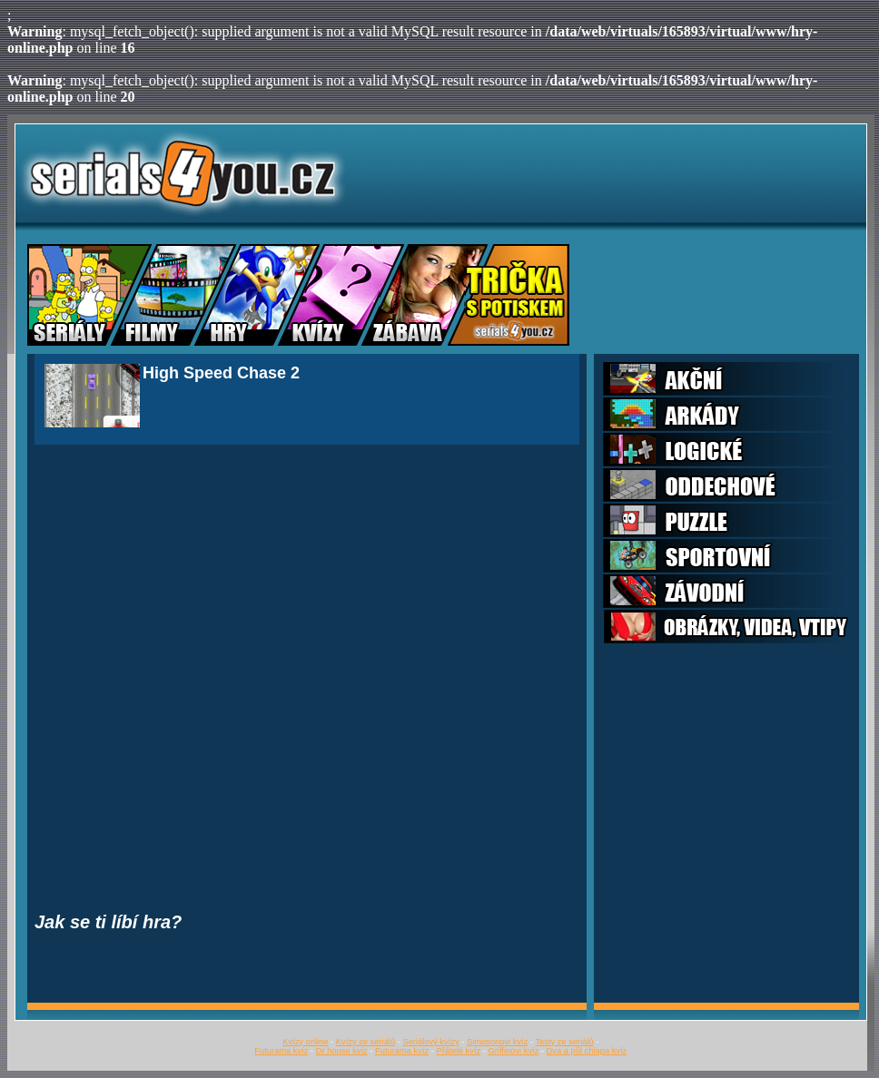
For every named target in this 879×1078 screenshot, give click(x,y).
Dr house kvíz (342, 1050)
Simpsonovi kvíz (497, 1041)
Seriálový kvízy (430, 1041)
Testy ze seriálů (564, 1041)
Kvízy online (305, 1041)
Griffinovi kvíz (514, 1050)
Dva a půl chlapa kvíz (587, 1050)
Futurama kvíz (281, 1050)
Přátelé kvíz (458, 1050)
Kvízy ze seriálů (365, 1041)
